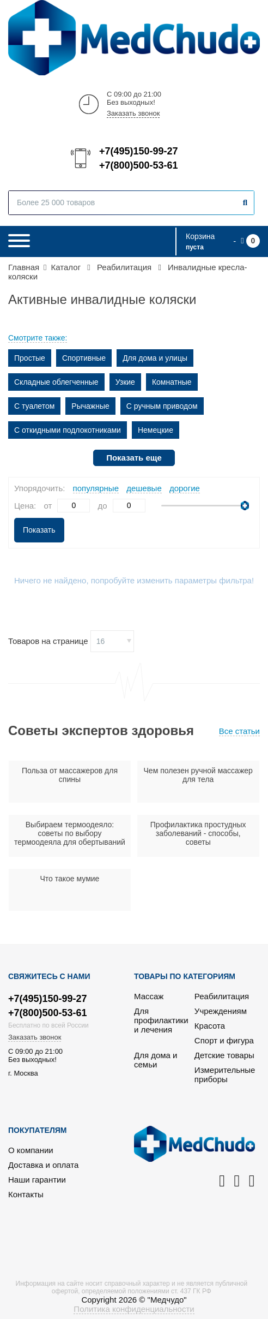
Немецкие (155, 430)
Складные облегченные (56, 382)
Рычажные (90, 406)
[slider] (244, 505)
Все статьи (239, 731)
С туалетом (34, 406)
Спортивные (84, 358)
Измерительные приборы (224, 1074)
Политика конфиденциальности (134, 1309)
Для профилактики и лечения (161, 1020)
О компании (30, 1150)
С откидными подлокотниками (67, 430)
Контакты (26, 1194)
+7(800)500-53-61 (137, 165)
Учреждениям (220, 1011)
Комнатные (172, 382)
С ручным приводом (162, 406)
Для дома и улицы (155, 358)
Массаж (148, 996)
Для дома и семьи (156, 1060)
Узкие (125, 382)
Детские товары (224, 1055)
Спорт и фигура (224, 1040)
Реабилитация (221, 996)
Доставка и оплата (43, 1164)
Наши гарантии (37, 1179)
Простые (29, 358)
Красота (209, 1025)
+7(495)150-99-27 (137, 151)
